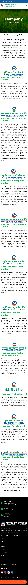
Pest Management (5, 562)
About (2, 544)
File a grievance (4, 552)
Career (2, 549)
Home (10, 22)
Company (3, 546)
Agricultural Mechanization (7, 559)
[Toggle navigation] (26, 5)
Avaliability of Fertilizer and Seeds (8, 564)
